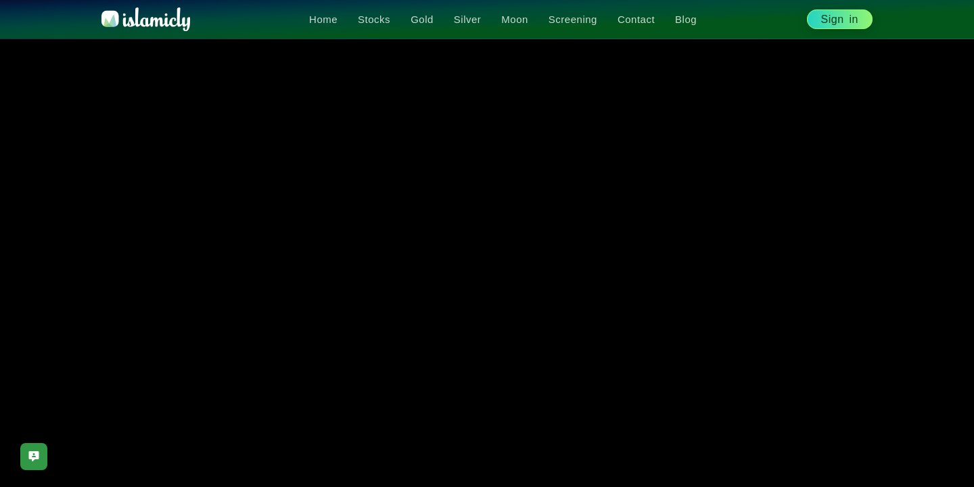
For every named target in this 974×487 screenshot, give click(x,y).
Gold (422, 19)
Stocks (374, 19)
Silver (468, 19)
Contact (636, 19)
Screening (573, 19)
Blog (686, 19)
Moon (514, 19)
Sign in (839, 19)
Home (323, 19)
